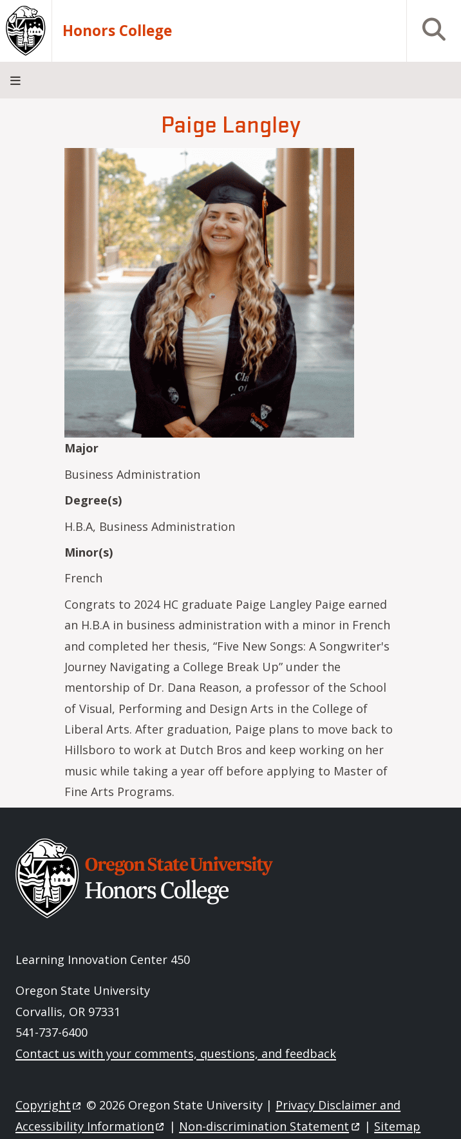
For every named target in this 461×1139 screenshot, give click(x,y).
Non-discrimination (270, 1126)
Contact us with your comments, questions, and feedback (175, 1053)
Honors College (117, 31)
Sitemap (397, 1126)
